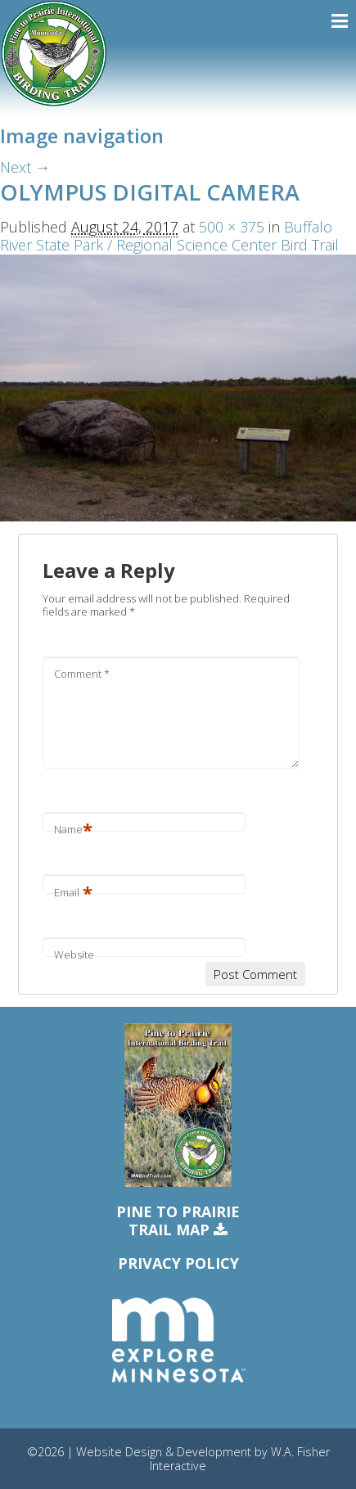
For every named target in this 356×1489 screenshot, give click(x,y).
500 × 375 (231, 227)
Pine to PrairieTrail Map (178, 1221)
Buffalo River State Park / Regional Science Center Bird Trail (169, 236)
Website (74, 954)
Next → (25, 167)
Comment (82, 673)
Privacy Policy (178, 1263)
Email (73, 892)
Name (73, 829)
